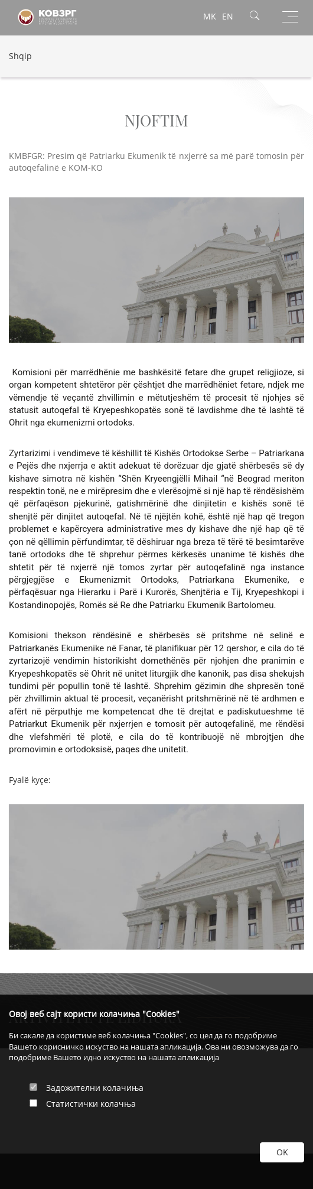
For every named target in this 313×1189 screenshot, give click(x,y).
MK (209, 16)
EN (227, 16)
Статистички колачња (91, 1103)
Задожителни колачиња (95, 1087)
